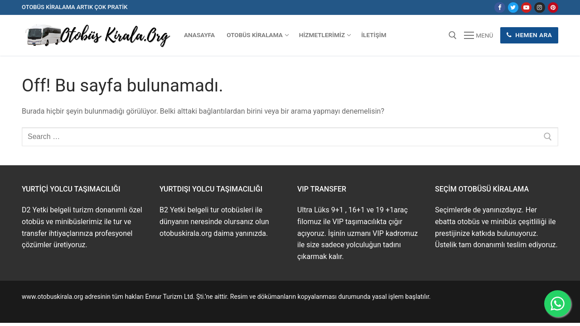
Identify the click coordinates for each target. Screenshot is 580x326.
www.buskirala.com (49, 307)
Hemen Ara (529, 34)
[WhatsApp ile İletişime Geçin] (557, 303)
